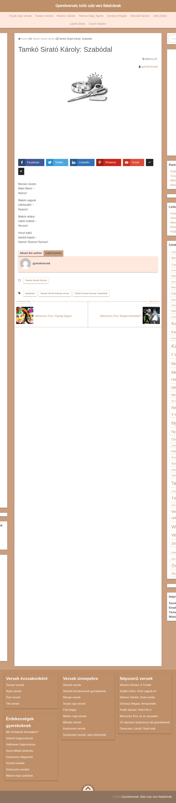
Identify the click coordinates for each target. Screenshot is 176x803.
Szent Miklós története (19, 750)
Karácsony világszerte (19, 757)
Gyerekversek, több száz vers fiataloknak (88, 6)
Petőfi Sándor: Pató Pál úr (136, 709)
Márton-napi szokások (19, 775)
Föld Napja (69, 709)
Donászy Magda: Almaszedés (138, 703)
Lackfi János (77, 23)
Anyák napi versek (20, 15)
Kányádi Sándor (140, 15)
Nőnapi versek (71, 697)
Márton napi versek (74, 716)
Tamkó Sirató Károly (36, 280)
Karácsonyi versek (74, 728)
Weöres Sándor (66, 15)
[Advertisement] (88, 134)
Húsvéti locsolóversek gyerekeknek (84, 691)
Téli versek (12, 703)
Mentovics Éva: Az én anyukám (139, 716)
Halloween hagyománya (20, 744)
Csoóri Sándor (97, 23)
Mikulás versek (72, 722)
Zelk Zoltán (160, 15)
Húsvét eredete (15, 763)
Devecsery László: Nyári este (137, 728)
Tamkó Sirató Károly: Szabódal (91, 293)
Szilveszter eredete (17, 769)
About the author (31, 253)
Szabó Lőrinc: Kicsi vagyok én (138, 691)
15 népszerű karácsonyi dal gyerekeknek (145, 722)
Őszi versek (13, 697)
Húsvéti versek (72, 685)
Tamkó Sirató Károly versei (54, 293)
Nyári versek (13, 691)
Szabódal (30, 293)
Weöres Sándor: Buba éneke (137, 697)
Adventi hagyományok (19, 738)
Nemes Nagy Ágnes (91, 15)
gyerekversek (149, 66)
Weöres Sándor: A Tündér (135, 685)
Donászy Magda (117, 15)
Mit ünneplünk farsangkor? (22, 731)
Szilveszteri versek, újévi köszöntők (84, 734)
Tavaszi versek (44, 15)
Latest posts (53, 253)
